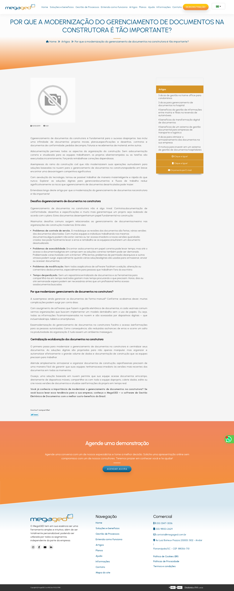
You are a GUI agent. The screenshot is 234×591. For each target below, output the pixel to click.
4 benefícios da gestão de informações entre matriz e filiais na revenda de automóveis (180, 112)
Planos (142, 7)
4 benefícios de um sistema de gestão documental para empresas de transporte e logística (179, 129)
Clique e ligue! (180, 156)
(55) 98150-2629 (163, 528)
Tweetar (34, 414)
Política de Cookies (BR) (165, 556)
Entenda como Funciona (114, 7)
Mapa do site (103, 572)
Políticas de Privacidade (166, 561)
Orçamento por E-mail (180, 170)
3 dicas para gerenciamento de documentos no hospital (175, 104)
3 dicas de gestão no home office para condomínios (179, 97)
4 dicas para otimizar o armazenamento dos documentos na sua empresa (179, 139)
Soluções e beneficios (62, 7)
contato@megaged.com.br (169, 534)
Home (44, 7)
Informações (164, 7)
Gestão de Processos (87, 7)
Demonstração (196, 7)
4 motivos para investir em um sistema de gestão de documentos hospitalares (179, 148)
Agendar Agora (117, 469)
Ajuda (151, 7)
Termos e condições (164, 566)
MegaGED (167, 81)
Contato (177, 7)
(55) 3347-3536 (162, 523)
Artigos (133, 7)
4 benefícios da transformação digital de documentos (179, 121)
